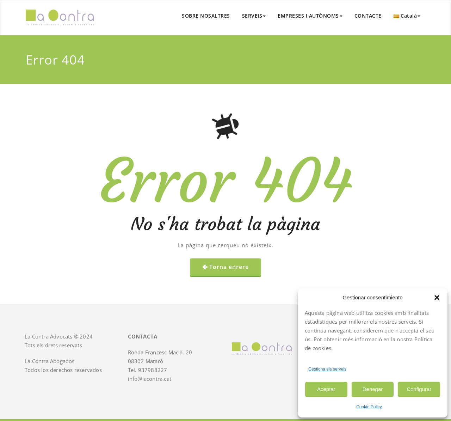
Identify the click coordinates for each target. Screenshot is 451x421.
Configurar (419, 389)
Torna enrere (229, 267)
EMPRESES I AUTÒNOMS (310, 15)
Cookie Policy (369, 406)
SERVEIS (254, 15)
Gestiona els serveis (327, 369)
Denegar (373, 389)
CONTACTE (368, 15)
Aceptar (326, 389)
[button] (436, 297)
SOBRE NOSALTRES (206, 15)
